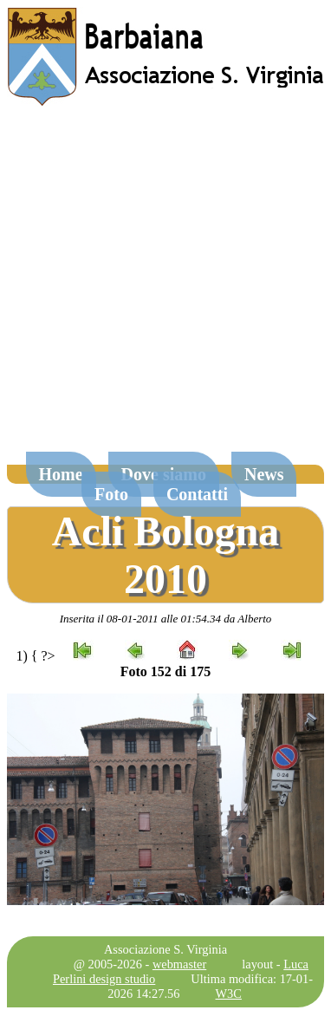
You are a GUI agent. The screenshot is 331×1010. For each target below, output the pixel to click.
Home (61, 474)
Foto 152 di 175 (165, 671)
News (264, 474)
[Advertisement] (162, 287)
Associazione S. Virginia (165, 949)
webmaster (179, 964)
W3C (229, 993)
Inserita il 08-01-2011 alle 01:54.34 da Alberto (166, 618)
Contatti (197, 494)
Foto (111, 494)
